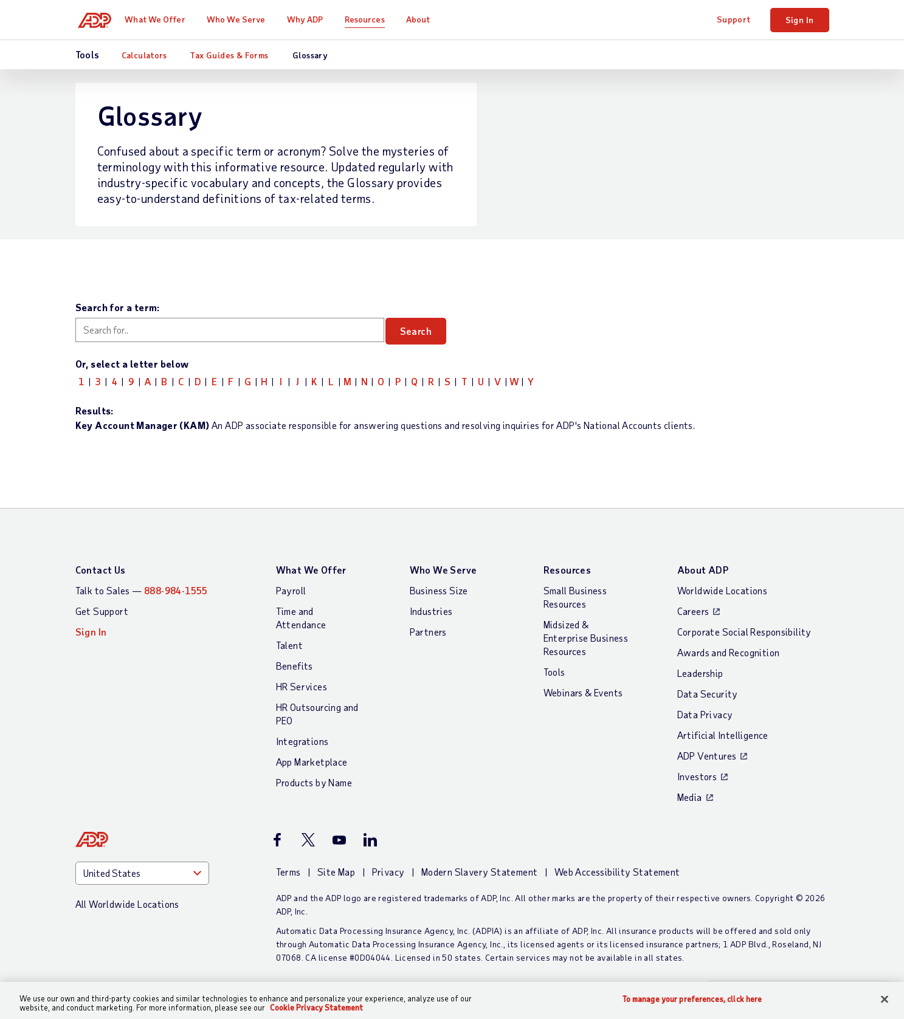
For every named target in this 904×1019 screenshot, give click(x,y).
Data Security (707, 693)
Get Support (101, 611)
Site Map (336, 871)
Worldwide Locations (722, 590)
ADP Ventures (707, 755)
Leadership (700, 673)
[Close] (884, 999)
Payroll (291, 590)
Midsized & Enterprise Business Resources (586, 638)
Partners (428, 631)
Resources (370, 19)
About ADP (703, 569)
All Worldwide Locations (127, 904)
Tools (554, 672)
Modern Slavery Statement (479, 871)
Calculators (144, 55)
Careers (693, 611)
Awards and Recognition (728, 652)
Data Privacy (705, 714)
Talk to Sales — (141, 590)
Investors (697, 776)
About (424, 19)
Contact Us (100, 569)
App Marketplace (312, 761)
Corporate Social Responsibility (744, 631)
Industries (431, 611)
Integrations (302, 741)
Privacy (388, 871)
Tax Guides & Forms (229, 55)
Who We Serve (241, 19)
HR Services (301, 686)
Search (424, 331)
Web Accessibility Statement (617, 871)
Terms (288, 871)
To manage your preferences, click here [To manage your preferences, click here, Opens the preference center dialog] (692, 999)
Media (689, 797)
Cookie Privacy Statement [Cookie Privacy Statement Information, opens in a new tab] (316, 1007)
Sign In (799, 20)
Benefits (294, 665)
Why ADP (310, 19)
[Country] (142, 873)
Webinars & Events (583, 692)
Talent (289, 645)
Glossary (310, 55)
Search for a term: (117, 307)
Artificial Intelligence (722, 735)
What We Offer (160, 19)
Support (734, 19)
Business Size (439, 590)
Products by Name (314, 782)
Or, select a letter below (132, 363)
